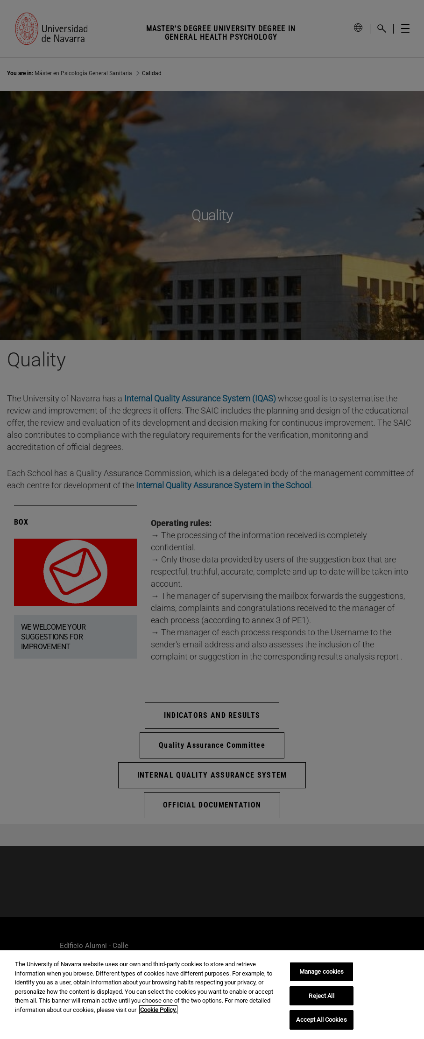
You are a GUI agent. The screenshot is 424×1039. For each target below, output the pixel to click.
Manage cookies (321, 971)
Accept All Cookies (321, 1019)
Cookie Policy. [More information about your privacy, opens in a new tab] (158, 1009)
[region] (212, 994)
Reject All (321, 995)
